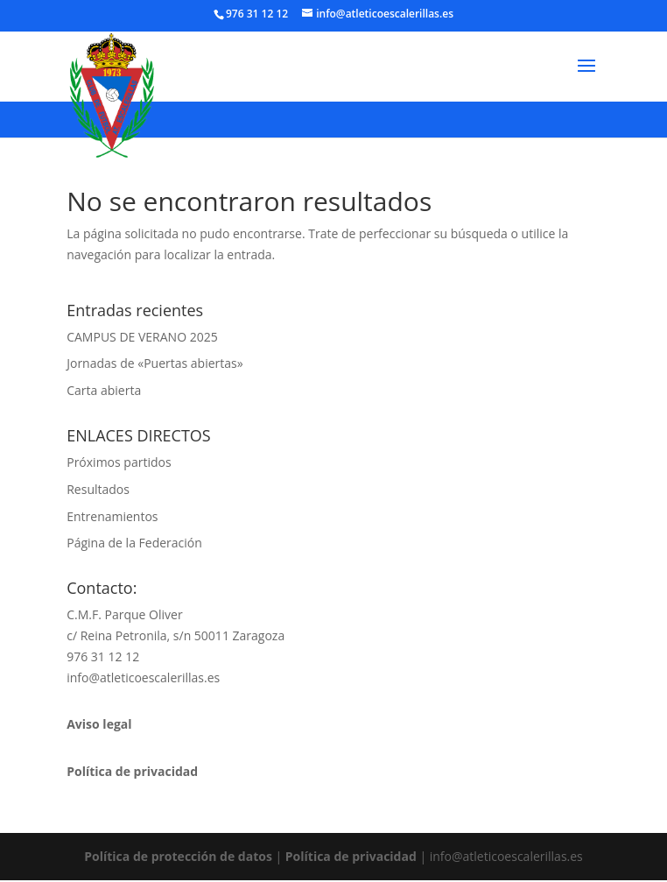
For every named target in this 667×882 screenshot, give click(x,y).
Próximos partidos (119, 462)
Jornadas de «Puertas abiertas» (154, 363)
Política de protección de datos (178, 856)
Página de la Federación (134, 542)
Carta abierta (104, 390)
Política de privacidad (351, 856)
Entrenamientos (112, 516)
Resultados (98, 489)
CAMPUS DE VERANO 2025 (142, 336)
